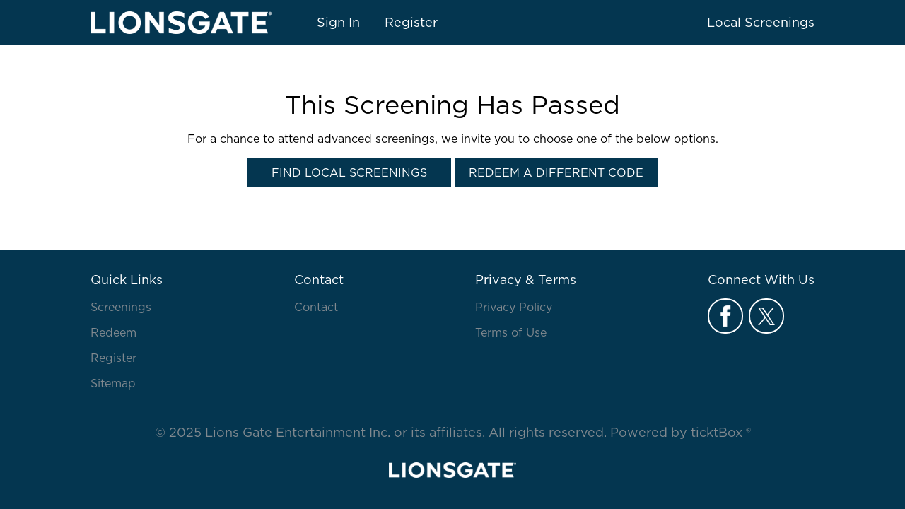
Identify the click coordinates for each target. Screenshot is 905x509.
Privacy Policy (513, 307)
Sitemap (113, 383)
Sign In (338, 22)
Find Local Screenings (349, 172)
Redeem (113, 332)
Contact (316, 307)
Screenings (120, 307)
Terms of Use (511, 332)
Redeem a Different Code (556, 172)
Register (411, 22)
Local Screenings (760, 22)
